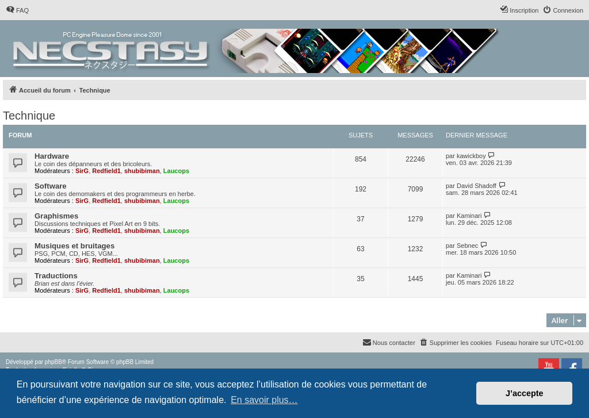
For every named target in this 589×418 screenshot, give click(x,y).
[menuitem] (17, 10)
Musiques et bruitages (74, 245)
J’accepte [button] (525, 393)
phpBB (53, 362)
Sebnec (467, 245)
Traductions (56, 275)
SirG (82, 170)
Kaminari (469, 215)
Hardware (52, 156)
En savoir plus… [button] (264, 400)
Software (51, 186)
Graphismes (56, 216)
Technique (29, 115)
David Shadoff (476, 185)
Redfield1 (106, 170)
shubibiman (142, 170)
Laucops (176, 170)
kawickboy (471, 155)
